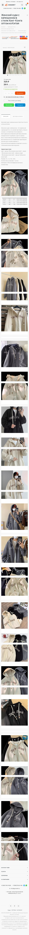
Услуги (3, 871)
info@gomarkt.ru (15, 888)
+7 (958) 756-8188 (17, 8)
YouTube (18, 906)
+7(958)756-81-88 (17, 885)
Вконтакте (10, 906)
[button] (7, 75)
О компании (5, 879)
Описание (5, 116)
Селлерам (4, 875)
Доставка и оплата (18, 116)
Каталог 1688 (5, 867)
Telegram (22, 8)
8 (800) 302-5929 (7, 8)
